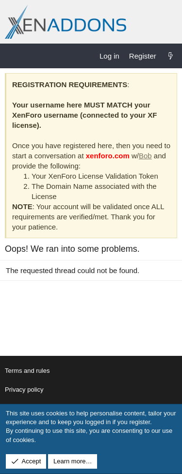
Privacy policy (24, 389)
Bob (145, 156)
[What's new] (170, 56)
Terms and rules (27, 370)
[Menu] (12, 56)
